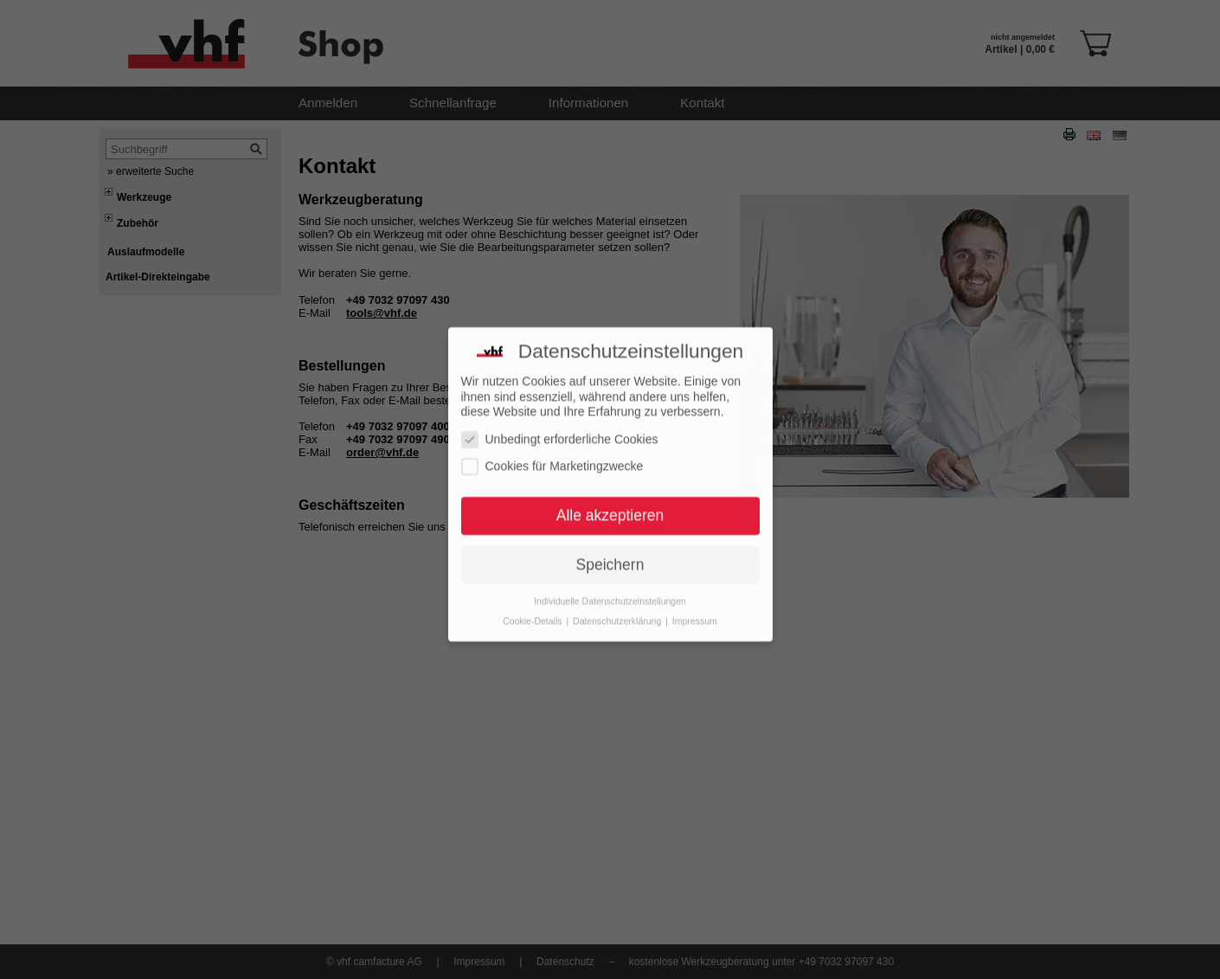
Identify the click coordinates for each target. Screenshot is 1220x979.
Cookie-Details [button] (533, 601)
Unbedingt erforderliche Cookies (559, 420)
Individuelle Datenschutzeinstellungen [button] (610, 581)
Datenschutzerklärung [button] (618, 601)
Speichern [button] (610, 546)
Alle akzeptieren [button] (610, 497)
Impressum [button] (694, 601)
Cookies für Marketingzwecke (552, 448)
